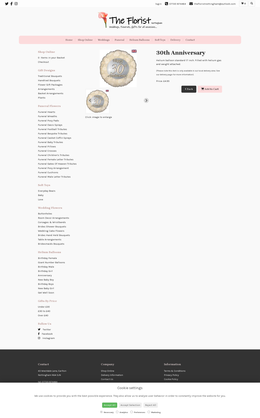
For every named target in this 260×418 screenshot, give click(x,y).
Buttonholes (45, 213)
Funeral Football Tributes (52, 129)
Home (69, 39)
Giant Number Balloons (51, 262)
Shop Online (85, 39)
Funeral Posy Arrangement (53, 168)
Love (40, 199)
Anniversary (45, 275)
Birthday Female (47, 258)
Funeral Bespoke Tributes (52, 133)
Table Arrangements (49, 239)
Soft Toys (160, 39)
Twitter (44, 329)
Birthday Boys (46, 283)
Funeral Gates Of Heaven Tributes (57, 163)
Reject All (150, 405)
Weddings (104, 39)
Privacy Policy (171, 375)
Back (189, 89)
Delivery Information (112, 375)
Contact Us (107, 379)
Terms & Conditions (175, 371)
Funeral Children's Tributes (53, 155)
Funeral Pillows (47, 146)
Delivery (175, 39)
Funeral (119, 39)
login (158, 3)
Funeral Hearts (46, 111)
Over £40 (43, 315)
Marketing (154, 412)
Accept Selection (130, 405)
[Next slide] (146, 100)
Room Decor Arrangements (53, 217)
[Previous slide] (90, 100)
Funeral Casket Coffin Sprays (54, 137)
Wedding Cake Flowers (51, 230)
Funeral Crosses (47, 150)
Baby (40, 195)
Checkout (43, 61)
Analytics (122, 412)
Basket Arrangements (50, 93)
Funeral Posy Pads (48, 120)
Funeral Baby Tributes (50, 142)
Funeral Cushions (48, 172)
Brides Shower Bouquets (52, 226)
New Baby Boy (46, 279)
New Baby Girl (46, 288)
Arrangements (46, 89)
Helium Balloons (140, 39)
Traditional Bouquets (50, 76)
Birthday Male (46, 266)
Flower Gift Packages (50, 84)
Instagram (46, 338)
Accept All (110, 405)
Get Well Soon (46, 292)
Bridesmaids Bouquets (51, 243)
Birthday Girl (45, 271)
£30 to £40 (44, 311)
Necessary (107, 412)
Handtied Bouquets (49, 80)
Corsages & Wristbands (52, 222)
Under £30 (44, 306)
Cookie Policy (171, 379)
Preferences (137, 412)
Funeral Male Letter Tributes (54, 176)
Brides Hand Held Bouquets (54, 235)
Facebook (45, 333)
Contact (190, 39)
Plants (41, 97)
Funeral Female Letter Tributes (55, 159)
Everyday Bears (46, 190)
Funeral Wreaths (47, 116)
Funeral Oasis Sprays (50, 124)
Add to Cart (210, 89)
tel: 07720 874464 (47, 381)
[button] (97, 101)
